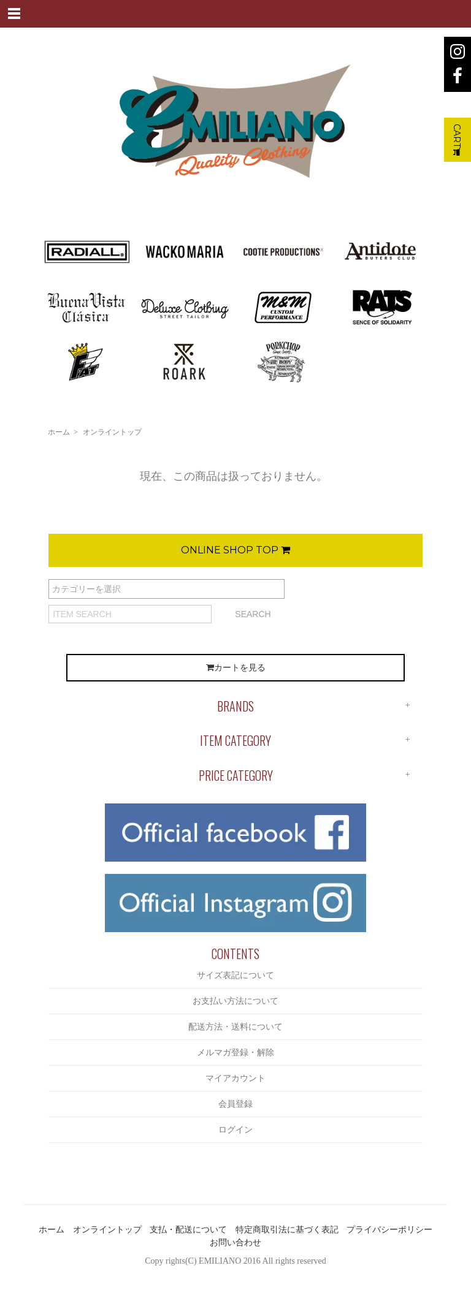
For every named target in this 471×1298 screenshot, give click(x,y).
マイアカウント (235, 1078)
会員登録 (235, 1104)
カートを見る (236, 667)
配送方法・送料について (235, 1026)
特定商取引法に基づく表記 (287, 1229)
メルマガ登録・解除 (235, 1052)
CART (456, 140)
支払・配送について (188, 1229)
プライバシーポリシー (389, 1229)
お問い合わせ (235, 1242)
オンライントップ (112, 432)
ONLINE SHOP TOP (235, 550)
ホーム (59, 432)
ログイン (235, 1129)
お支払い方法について (235, 1001)
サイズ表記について (235, 975)
